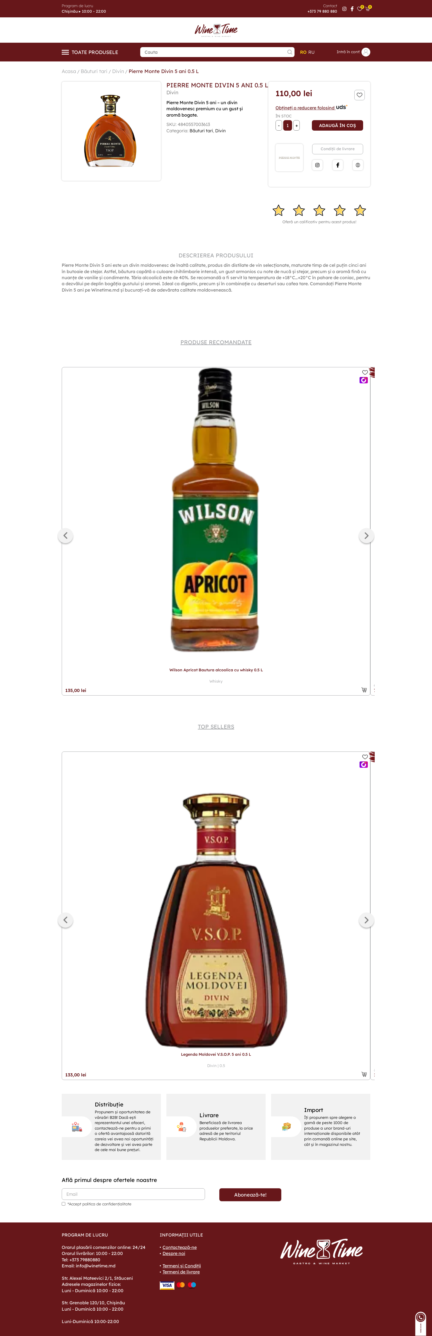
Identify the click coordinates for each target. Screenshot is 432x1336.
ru (311, 52)
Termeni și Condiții (182, 1265)
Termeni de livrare (181, 1272)
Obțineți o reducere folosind (312, 108)
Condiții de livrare (338, 148)
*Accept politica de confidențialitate (99, 1204)
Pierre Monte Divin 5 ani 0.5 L (164, 71)
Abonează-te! (250, 1195)
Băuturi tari (94, 71)
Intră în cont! (353, 52)
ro (303, 52)
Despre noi (174, 1253)
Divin (118, 71)
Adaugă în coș (337, 125)
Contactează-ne (180, 1247)
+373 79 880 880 (322, 11)
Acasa (69, 71)
